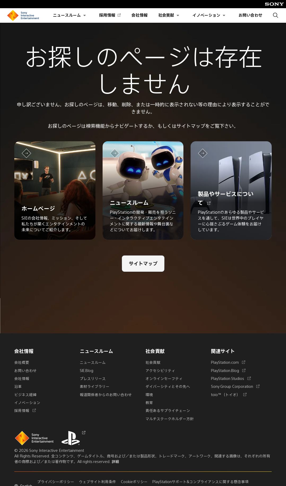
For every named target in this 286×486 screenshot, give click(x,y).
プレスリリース (93, 378)
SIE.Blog (87, 371)
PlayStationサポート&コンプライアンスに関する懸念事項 (201, 481)
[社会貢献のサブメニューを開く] (178, 15)
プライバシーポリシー (56, 481)
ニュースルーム (67, 15)
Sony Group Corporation (234, 386)
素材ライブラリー (94, 386)
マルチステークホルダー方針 (170, 418)
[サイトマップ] (143, 265)
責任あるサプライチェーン (168, 410)
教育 (149, 402)
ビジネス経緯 (25, 394)
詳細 (115, 461)
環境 (149, 394)
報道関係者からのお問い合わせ (106, 394)
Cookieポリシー (134, 481)
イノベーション (206, 15)
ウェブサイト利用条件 (98, 481)
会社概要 (21, 363)
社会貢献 (166, 15)
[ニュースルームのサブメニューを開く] (84, 15)
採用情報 (109, 15)
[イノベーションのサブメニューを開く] (224, 15)
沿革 (18, 386)
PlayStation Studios (230, 378)
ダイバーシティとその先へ (168, 386)
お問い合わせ (250, 15)
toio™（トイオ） (228, 394)
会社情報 (139, 15)
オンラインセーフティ (164, 378)
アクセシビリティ (160, 371)
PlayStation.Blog (228, 371)
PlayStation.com (227, 363)
